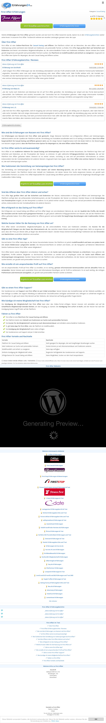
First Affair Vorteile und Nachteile (54, 661)
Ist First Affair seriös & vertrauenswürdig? (54, 634)
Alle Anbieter (53, 601)
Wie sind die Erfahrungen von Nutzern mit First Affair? (54, 631)
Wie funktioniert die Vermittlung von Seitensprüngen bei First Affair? (54, 637)
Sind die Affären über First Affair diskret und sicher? (54, 639)
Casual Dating (100, 11)
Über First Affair (54, 626)
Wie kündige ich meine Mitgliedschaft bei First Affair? (54, 655)
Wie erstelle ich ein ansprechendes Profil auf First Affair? (54, 650)
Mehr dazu (55, 722)
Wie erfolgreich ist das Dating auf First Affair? (54, 642)
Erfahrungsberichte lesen (69, 26)
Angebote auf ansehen (37, 184)
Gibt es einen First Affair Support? (53, 652)
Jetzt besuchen (36, 26)
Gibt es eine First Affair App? (54, 647)
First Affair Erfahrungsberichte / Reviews (54, 628)
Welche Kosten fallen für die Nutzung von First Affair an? (54, 645)
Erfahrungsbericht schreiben (11, 125)
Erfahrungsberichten (92, 35)
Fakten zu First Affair (54, 658)
